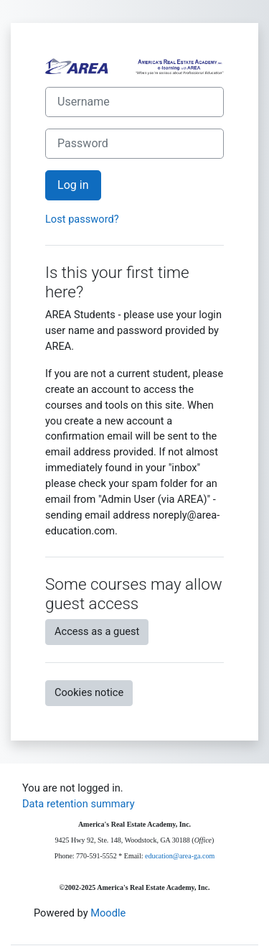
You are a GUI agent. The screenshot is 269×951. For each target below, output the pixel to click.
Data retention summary (78, 803)
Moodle (108, 912)
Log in (73, 185)
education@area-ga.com (179, 856)
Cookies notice (89, 692)
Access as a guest (97, 631)
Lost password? (82, 219)
